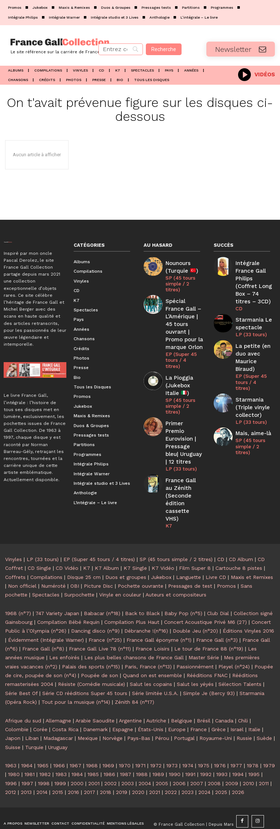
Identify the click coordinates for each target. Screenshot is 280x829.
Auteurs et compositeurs (175, 573)
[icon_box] (256, 74)
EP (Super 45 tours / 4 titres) (183, 338)
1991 (190, 753)
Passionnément (195, 645)
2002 (110, 761)
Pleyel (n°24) (234, 645)
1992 (205, 753)
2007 (196, 761)
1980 (14, 753)
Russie (244, 716)
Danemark (95, 707)
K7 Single (135, 546)
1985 (93, 753)
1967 (75, 744)
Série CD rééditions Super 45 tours (84, 671)
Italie (254, 707)
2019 (121, 770)
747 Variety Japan (57, 591)
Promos (226, 564)
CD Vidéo (67, 546)
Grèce (218, 707)
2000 (77, 761)
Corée (40, 707)
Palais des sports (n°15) (91, 645)
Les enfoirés (64, 636)
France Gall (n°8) (43, 627)
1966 (59, 744)
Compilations (46, 555)
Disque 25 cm (84, 555)
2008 (214, 761)
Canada (224, 699)
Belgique (181, 699)
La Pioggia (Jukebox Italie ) (183, 358)
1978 (252, 744)
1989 (158, 753)
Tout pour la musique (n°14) (76, 680)
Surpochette (79, 573)
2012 (10, 770)
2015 (57, 770)
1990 (174, 753)
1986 (109, 753)
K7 (168, 468)
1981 (29, 753)
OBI (74, 564)
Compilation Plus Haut (131, 600)
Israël (237, 707)
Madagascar (58, 716)
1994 (238, 753)
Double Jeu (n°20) (195, 609)
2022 (171, 770)
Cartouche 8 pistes (238, 546)
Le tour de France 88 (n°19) (208, 627)
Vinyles (13, 537)
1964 (26, 744)
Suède (264, 716)
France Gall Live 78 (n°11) (100, 627)
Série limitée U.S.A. (155, 671)
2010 (248, 761)
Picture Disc (98, 564)
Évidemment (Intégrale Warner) (46, 618)
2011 (264, 761)
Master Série (203, 636)
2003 (127, 761)
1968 (92, 744)
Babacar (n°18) (102, 591)
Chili (243, 699)
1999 (60, 761)
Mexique (88, 716)
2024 (204, 770)
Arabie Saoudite (94, 699)
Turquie (34, 725)
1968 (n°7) (18, 591)
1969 (108, 744)
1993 (222, 753)
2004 (145, 761)
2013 (26, 770)
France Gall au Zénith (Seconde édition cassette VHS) (184, 449)
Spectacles (45, 573)
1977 (236, 744)
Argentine (130, 699)
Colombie (16, 707)
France (198, 707)
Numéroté (53, 564)
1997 (27, 761)
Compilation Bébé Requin (68, 600)
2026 (238, 770)
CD (238, 295)
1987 (125, 753)
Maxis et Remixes (252, 555)
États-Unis (150, 707)
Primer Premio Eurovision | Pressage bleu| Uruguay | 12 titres (183, 405)
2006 (179, 761)
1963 (10, 744)
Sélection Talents (239, 662)
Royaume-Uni (215, 716)
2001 (94, 761)
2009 (231, 761)
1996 (11, 761)
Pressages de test (190, 564)
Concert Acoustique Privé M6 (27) (205, 600)
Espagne (122, 707)
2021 (154, 770)
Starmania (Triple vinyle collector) (250, 371)
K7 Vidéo (163, 546)
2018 (105, 770)
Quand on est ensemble (152, 653)
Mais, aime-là (250, 395)
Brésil (203, 699)
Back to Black (142, 591)
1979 (269, 744)
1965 (42, 744)
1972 (156, 744)
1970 (125, 744)
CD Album (241, 537)
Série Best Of (21, 671)
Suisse (12, 725)
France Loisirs (153, 627)
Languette (188, 555)
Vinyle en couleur (120, 573)
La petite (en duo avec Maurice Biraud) (253, 336)
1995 (254, 753)
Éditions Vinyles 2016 (248, 609)
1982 (45, 753)
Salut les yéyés (195, 662)
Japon (12, 716)
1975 (203, 744)
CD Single (39, 546)
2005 (162, 761)
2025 (221, 770)
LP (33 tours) (180, 424)
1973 (172, 744)
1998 (44, 761)
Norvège (112, 716)
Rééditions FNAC (207, 653)
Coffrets (15, 555)
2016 (73, 770)
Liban (32, 716)
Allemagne (58, 699)
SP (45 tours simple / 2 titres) (179, 280)
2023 (188, 770)
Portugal (184, 716)
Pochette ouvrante (140, 564)
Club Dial (218, 591)
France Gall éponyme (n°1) (159, 618)
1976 (220, 744)
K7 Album (107, 546)
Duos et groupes (125, 555)
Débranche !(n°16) (146, 609)
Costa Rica (65, 707)
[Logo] (46, 45)
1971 (140, 744)
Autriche (156, 699)
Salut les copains (151, 662)
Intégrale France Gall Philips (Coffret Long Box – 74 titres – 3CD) (253, 276)
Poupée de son (99, 653)
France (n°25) (105, 618)
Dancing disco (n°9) (95, 609)
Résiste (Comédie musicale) (91, 662)
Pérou (162, 716)
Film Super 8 (195, 546)
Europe (177, 707)
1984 (77, 753)
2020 (138, 770)
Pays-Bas (138, 716)
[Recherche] (164, 49)
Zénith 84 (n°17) (134, 680)
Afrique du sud (23, 699)
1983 (61, 753)
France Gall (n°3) (217, 618)
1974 (187, 744)
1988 (142, 753)
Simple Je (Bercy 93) (209, 671)
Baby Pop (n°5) (183, 591)
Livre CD (216, 555)
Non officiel (22, 564)
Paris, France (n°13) (148, 645)
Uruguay (57, 725)
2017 (89, 770)
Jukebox (161, 555)
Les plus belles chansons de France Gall (134, 636)
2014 (41, 770)
